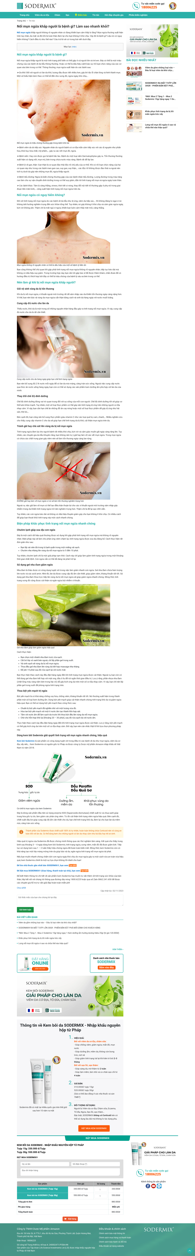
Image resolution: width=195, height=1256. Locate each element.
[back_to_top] (190, 1251)
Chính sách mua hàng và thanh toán (115, 1237)
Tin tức (95, 15)
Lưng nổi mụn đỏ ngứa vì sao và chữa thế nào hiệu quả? (43, 943)
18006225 (31, 1240)
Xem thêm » (117, 949)
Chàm (57, 15)
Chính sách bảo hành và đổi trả (112, 1242)
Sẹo (67, 15)
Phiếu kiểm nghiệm (138, 15)
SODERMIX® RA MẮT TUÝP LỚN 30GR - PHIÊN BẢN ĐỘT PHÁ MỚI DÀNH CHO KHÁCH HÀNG (59, 928)
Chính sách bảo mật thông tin (112, 1233)
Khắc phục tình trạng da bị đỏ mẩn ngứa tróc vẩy (40, 938)
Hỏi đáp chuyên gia (114, 15)
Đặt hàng (70, 1219)
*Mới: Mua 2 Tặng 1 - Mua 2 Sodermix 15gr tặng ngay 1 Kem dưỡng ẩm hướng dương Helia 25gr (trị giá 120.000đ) (69, 933)
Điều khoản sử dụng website (111, 1246)
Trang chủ (24, 15)
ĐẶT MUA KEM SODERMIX (94, 1128)
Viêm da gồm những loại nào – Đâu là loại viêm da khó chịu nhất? (48, 922)
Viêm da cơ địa (42, 15)
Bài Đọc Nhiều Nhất (141, 60)
